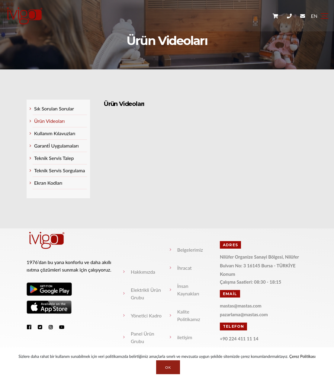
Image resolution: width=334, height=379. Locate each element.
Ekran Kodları (48, 183)
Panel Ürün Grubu (142, 337)
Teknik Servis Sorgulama (59, 170)
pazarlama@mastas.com (244, 314)
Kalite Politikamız (188, 315)
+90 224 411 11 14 (239, 338)
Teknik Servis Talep (54, 158)
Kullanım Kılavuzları (54, 133)
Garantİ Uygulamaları (56, 145)
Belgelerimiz (190, 250)
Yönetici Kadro (146, 315)
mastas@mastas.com (241, 305)
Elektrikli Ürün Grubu (146, 293)
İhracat (184, 268)
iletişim (184, 337)
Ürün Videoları (49, 121)
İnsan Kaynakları (188, 289)
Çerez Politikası (302, 356)
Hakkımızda (143, 272)
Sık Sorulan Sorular (54, 108)
